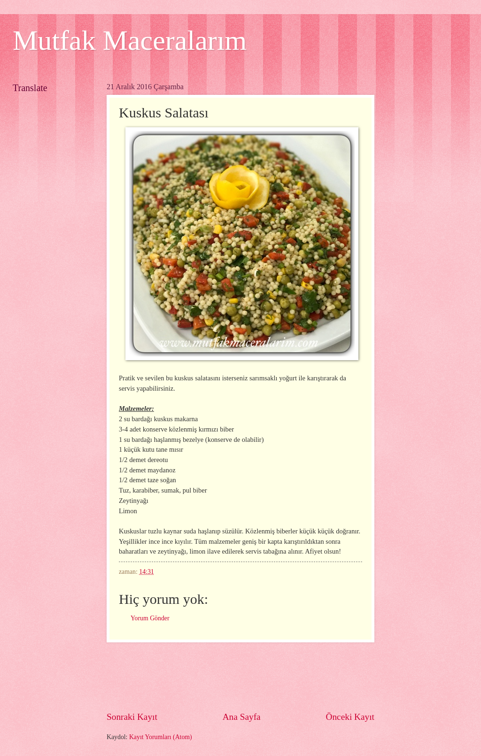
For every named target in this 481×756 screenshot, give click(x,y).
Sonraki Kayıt (132, 717)
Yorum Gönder (150, 618)
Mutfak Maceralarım (130, 40)
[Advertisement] (278, 677)
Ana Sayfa (242, 717)
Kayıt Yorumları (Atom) (160, 737)
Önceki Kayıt (350, 717)
